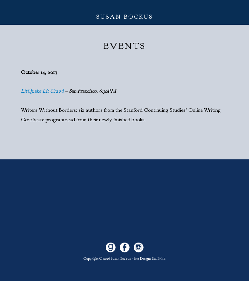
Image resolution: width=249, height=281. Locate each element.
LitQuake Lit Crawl (42, 91)
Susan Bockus (124, 17)
